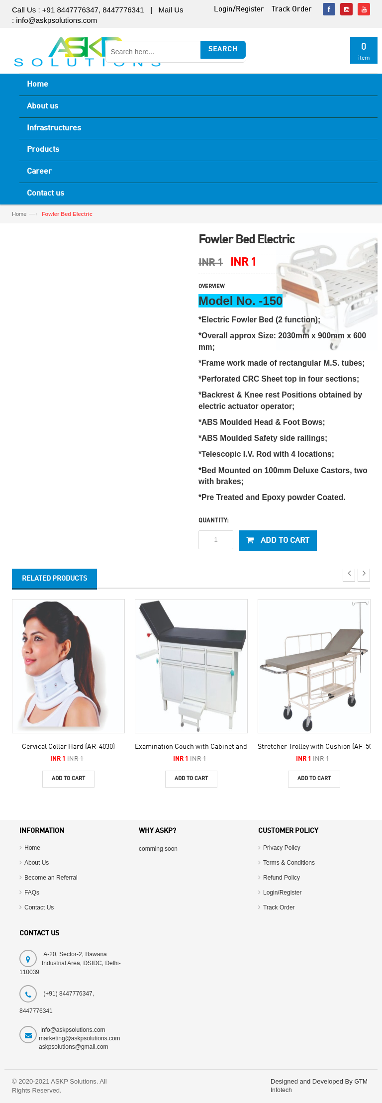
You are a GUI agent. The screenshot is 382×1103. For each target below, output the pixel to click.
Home (37, 85)
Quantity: (213, 521)
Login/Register (282, 892)
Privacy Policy (281, 847)
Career (39, 172)
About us (42, 106)
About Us (36, 862)
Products (43, 150)
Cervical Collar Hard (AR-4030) (68, 746)
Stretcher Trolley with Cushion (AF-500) (318, 746)
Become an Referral (51, 877)
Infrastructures (54, 128)
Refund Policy (281, 877)
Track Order (279, 907)
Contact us (45, 194)
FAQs (31, 892)
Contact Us (39, 907)
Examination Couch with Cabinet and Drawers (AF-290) (218, 746)
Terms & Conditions (289, 862)
